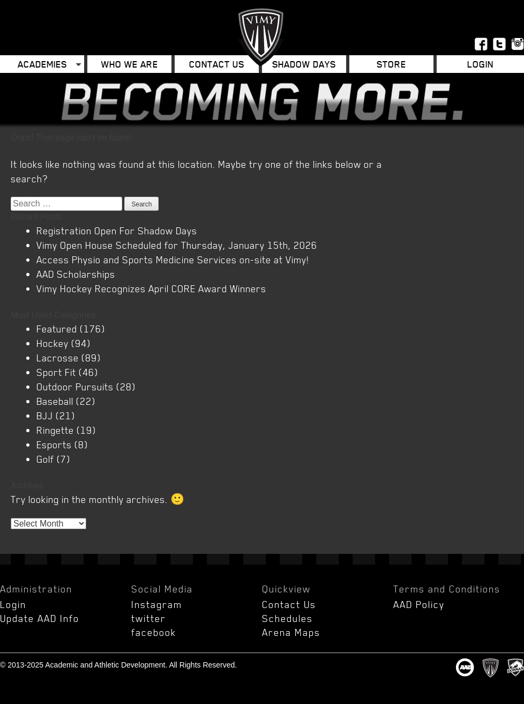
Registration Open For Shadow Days (116, 230)
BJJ (44, 415)
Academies (42, 64)
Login (480, 64)
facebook (153, 632)
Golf (45, 459)
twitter (148, 618)
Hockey (52, 343)
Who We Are (129, 64)
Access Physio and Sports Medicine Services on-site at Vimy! (172, 259)
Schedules (287, 618)
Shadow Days (304, 64)
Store (391, 64)
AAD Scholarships (75, 274)
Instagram (156, 604)
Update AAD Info (39, 618)
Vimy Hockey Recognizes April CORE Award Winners (151, 288)
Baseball (54, 401)
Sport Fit (56, 372)
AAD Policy (419, 604)
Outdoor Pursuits (75, 386)
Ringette (55, 430)
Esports (54, 444)
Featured (56, 329)
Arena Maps (291, 632)
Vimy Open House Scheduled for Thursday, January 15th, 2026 (176, 245)
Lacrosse (57, 358)
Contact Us (216, 64)
